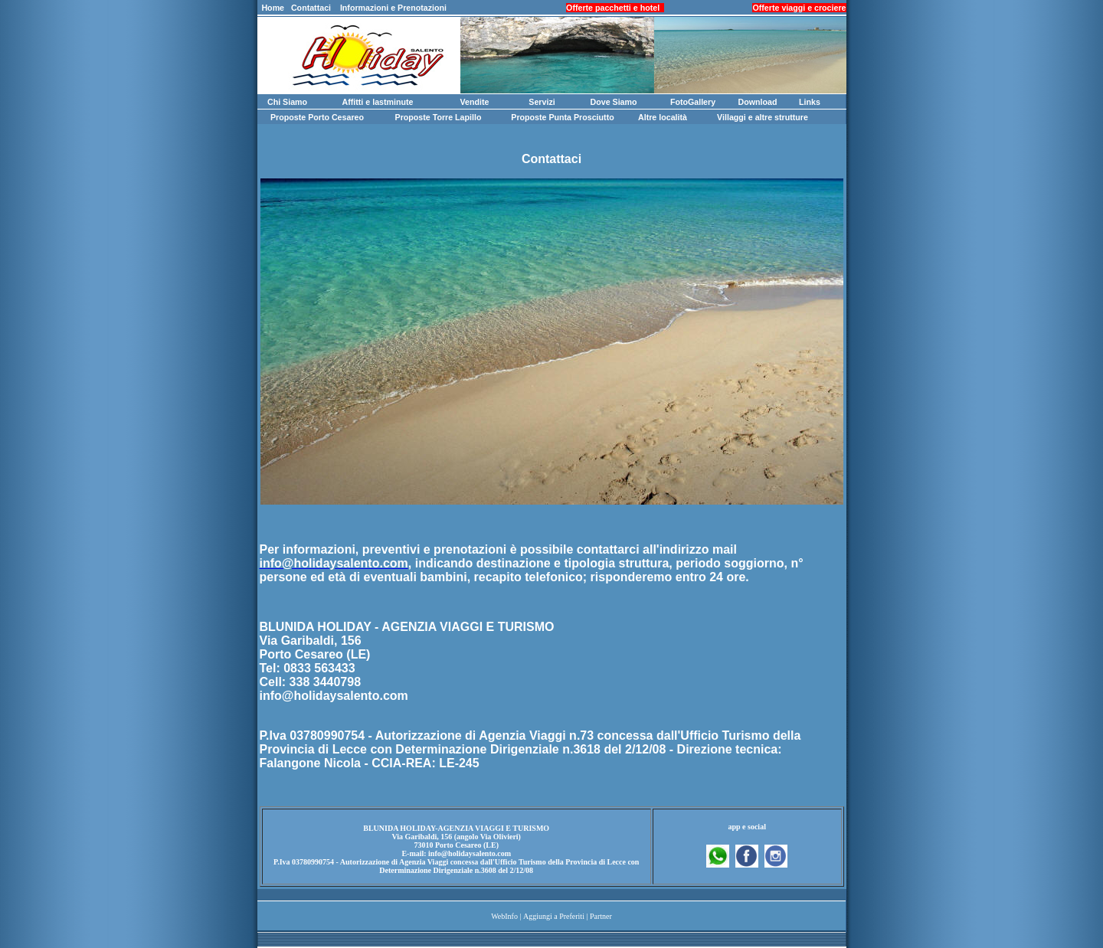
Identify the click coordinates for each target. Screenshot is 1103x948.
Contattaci (311, 7)
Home (273, 7)
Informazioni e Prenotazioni (393, 7)
